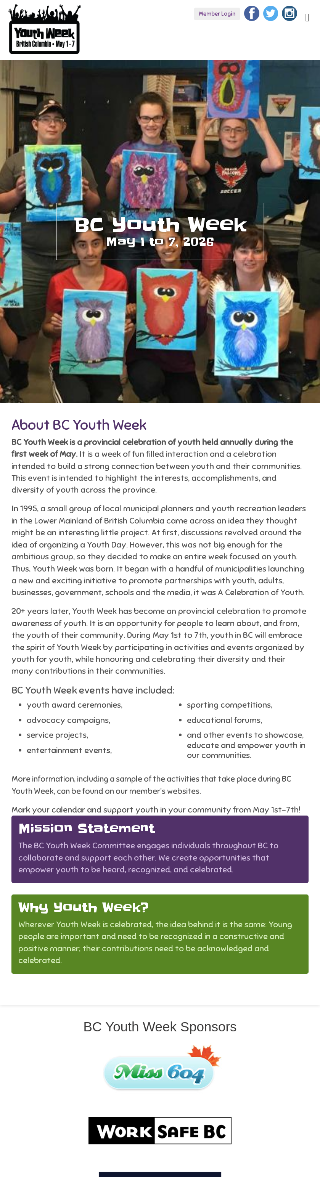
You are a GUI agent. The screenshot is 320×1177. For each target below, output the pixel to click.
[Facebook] (251, 12)
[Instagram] (289, 12)
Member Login (217, 13)
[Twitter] (270, 12)
